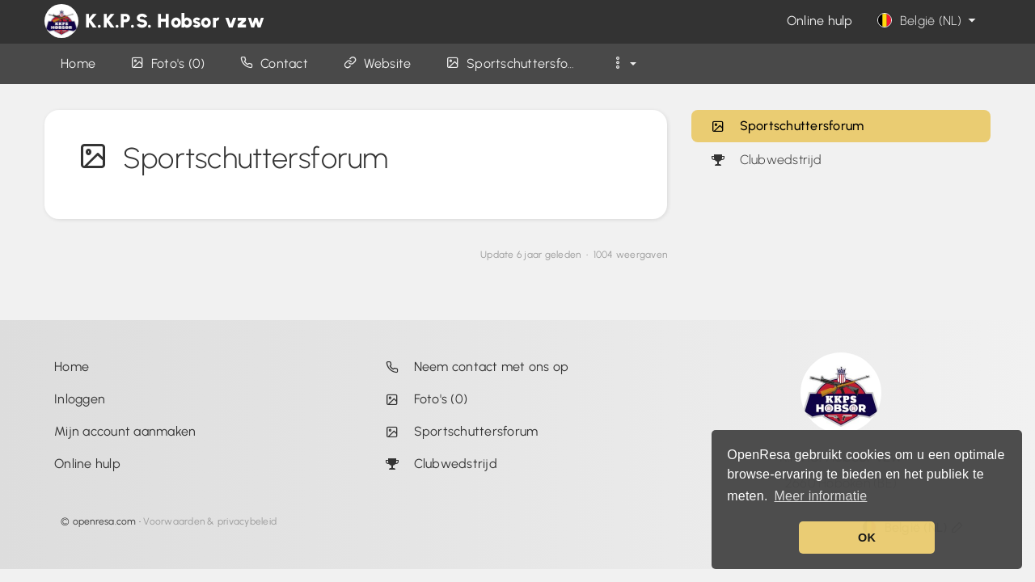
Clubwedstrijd (766, 160)
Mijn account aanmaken (125, 431)
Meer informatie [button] (820, 496)
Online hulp (820, 20)
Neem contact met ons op (473, 366)
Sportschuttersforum (787, 126)
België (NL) (928, 21)
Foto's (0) (422, 399)
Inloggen (79, 399)
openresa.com (105, 521)
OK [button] (867, 537)
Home (71, 366)
